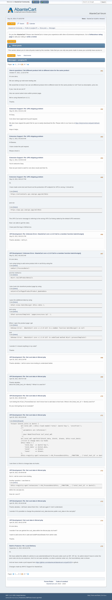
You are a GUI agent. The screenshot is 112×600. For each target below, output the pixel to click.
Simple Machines (21, 595)
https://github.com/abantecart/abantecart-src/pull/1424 (54, 562)
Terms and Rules (95, 595)
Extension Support (16, 109)
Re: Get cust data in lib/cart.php (34, 357)
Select (15, 191)
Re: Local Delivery (29, 546)
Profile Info (11, 41)
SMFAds (8, 597)
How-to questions (16, 70)
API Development (16, 234)
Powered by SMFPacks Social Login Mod (30, 597)
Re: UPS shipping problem (33, 109)
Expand (20, 421)
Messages (11, 55)
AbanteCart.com (51, 584)
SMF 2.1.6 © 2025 (11, 595)
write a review (32, 37)
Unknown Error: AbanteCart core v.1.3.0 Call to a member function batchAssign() (52, 253)
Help (88, 595)
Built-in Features (15, 546)
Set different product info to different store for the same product (46, 70)
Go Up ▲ (103, 595)
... (17, 64)
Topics (19, 55)
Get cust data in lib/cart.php (33, 520)
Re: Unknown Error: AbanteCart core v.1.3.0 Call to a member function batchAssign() (53, 234)
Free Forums (15, 597)
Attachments (27, 55)
